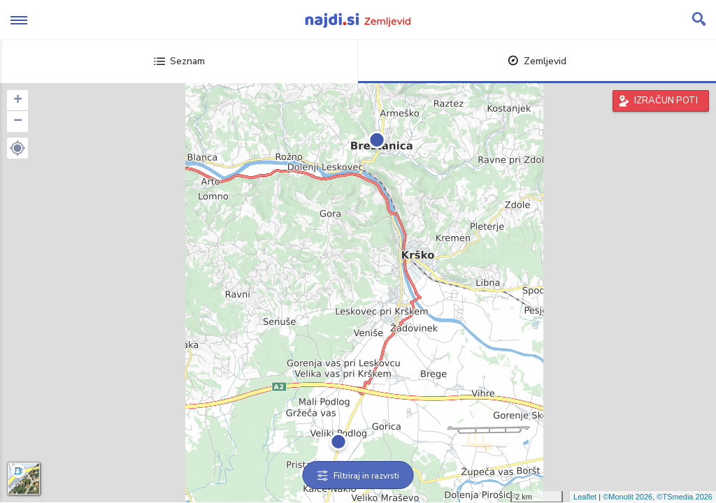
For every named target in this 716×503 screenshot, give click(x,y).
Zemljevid (537, 61)
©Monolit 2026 (627, 497)
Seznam (179, 61)
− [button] (17, 121)
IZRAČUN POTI (666, 100)
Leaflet (584, 497)
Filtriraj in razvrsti (358, 475)
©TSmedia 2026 (685, 497)
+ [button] (17, 100)
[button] (17, 148)
